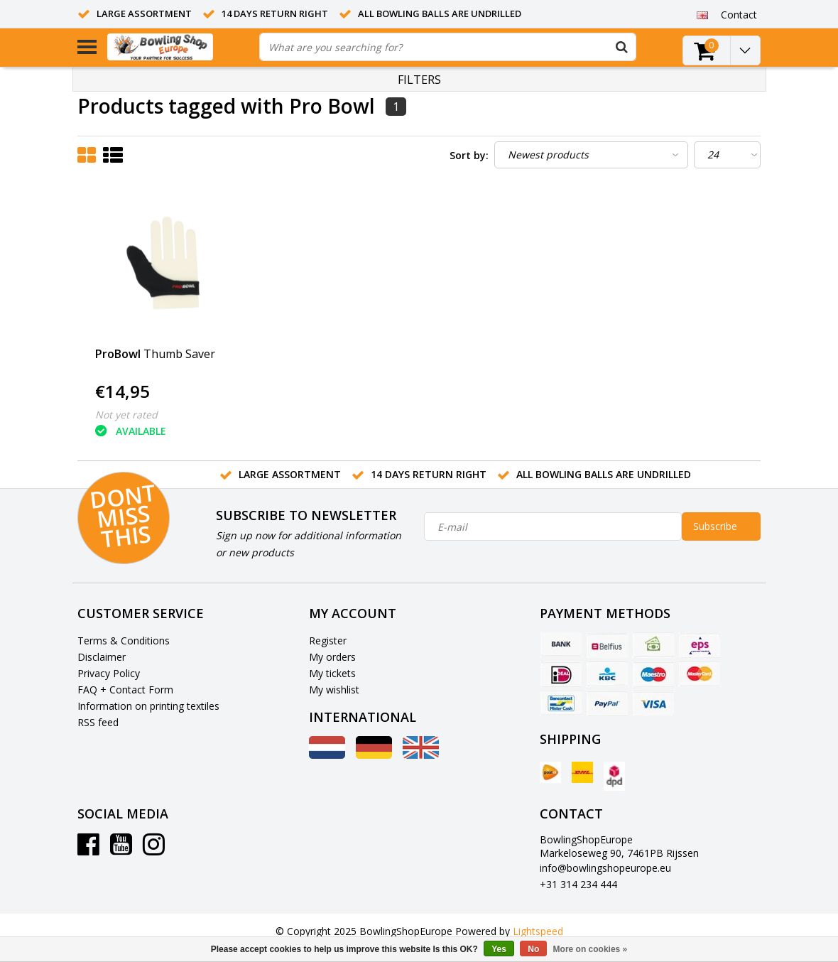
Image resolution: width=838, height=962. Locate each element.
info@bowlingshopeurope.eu (605, 868)
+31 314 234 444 (578, 884)
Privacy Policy (108, 673)
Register (328, 640)
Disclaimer (101, 657)
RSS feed (98, 722)
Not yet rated (126, 414)
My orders (332, 657)
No (533, 949)
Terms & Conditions (123, 640)
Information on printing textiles (148, 706)
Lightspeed (538, 931)
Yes (498, 949)
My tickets (332, 673)
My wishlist (334, 689)
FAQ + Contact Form (125, 689)
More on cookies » (590, 949)
